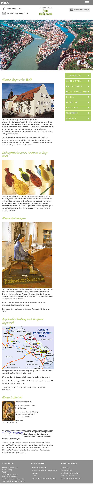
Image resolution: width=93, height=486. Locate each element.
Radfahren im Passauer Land (71, 478)
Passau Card (65, 468)
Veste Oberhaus (66, 470)
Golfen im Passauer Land (69, 476)
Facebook (35, 476)
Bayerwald (6, 445)
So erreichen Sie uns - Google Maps (44, 470)
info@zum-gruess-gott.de (17, 13)
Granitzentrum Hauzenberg (70, 473)
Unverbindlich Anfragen (39, 468)
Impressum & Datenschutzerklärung (44, 478)
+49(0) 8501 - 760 (14, 9)
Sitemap (34, 473)
